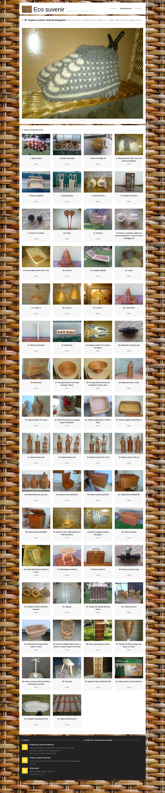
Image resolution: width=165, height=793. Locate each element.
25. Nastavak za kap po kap (129, 345)
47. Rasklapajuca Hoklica (67, 569)
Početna (113, 8)
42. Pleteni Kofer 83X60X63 (36, 532)
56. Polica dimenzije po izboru (98, 644)
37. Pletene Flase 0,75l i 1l (129, 457)
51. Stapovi (67, 607)
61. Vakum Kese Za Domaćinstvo (129, 681)
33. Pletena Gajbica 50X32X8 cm (129, 420)
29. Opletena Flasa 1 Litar (129, 382)
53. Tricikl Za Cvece (129, 607)
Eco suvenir (44, 9)
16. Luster (129, 270)
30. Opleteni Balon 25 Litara (36, 420)
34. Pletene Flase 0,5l (36, 457)
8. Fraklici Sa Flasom (129, 196)
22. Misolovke (67, 345)
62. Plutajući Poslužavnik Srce (36, 719)
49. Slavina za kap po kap (129, 569)
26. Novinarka (36, 382)
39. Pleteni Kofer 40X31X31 (67, 495)
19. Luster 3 (98, 308)
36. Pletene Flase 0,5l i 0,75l (98, 457)
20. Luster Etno (129, 308)
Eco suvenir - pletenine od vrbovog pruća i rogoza (47, 784)
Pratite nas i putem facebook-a (42, 745)
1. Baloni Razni (36, 158)
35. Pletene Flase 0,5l (67, 457)
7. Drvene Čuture (98, 196)
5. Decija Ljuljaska (36, 196)
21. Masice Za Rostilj (36, 345)
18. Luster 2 (67, 308)
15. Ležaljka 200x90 (98, 270)
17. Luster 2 (36, 308)
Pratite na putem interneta (40, 758)
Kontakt (138, 8)
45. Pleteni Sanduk (129, 532)
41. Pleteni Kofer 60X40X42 (129, 495)
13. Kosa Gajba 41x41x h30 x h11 (36, 270)
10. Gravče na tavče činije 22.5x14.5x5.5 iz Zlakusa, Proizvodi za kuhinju (78, 20)
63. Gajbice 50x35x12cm (67, 719)
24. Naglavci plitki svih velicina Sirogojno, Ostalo (124, 20)
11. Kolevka (98, 233)
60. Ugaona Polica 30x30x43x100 (98, 681)
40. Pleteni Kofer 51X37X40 (98, 495)
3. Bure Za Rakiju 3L (98, 158)
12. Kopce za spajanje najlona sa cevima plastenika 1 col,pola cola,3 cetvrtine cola (129, 235)
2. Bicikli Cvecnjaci (67, 158)
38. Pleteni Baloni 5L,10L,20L (36, 495)
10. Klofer (67, 233)
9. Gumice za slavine (36, 233)
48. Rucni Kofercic (98, 569)
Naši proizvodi (125, 8)
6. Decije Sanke (67, 196)
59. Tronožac (67, 681)
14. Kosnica (67, 270)
